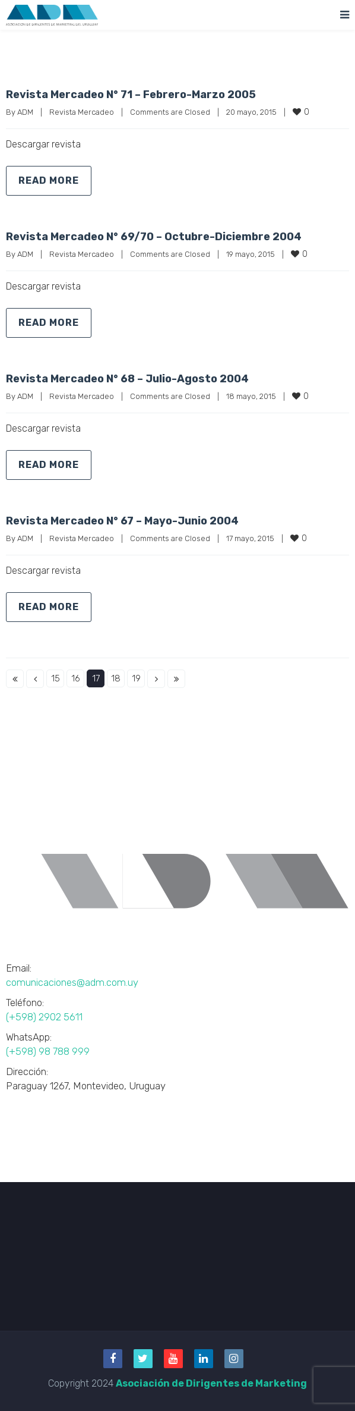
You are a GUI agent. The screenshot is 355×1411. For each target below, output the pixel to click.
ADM (25, 112)
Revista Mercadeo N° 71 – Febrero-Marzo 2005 (131, 94)
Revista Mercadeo (81, 112)
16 (75, 678)
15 (55, 678)
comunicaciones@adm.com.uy (72, 982)
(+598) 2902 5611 (44, 1017)
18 (116, 678)
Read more (48, 180)
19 (136, 678)
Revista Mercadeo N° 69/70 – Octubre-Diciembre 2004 (154, 236)
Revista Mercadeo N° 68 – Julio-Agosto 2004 (127, 378)
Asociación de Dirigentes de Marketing (211, 1383)
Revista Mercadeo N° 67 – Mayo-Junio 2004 (122, 520)
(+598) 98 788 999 (48, 1051)
